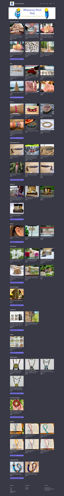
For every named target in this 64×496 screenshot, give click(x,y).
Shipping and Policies (13, 491)
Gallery (47, 3)
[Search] (53, 3)
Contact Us (12, 492)
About (44, 3)
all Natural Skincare (15, 282)
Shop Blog (26, 488)
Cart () (50, 3)
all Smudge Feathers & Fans (16, 179)
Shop (41, 3)
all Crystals (13, 352)
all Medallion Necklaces (15, 393)
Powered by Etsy (47, 490)
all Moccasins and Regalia (16, 305)
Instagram (26, 487)
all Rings (12, 97)
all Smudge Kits (14, 219)
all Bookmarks (13, 455)
